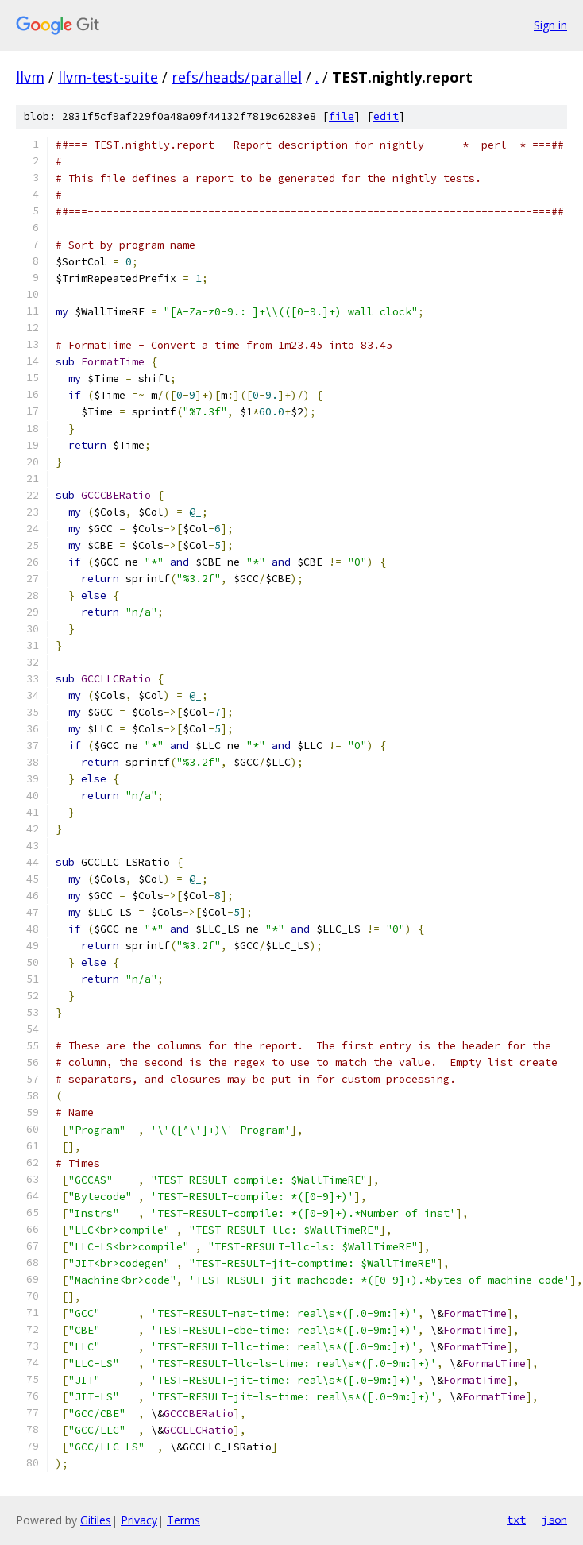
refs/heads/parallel (237, 77)
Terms (183, 1520)
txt (516, 1519)
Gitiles (95, 1520)
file (341, 116)
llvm (30, 77)
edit (386, 116)
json (554, 1519)
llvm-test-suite (108, 77)
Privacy (139, 1520)
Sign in (550, 25)
